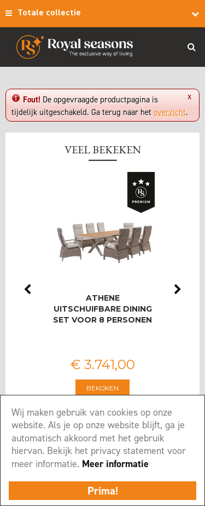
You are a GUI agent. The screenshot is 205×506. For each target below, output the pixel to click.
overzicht (170, 112)
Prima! (102, 491)
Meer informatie (115, 463)
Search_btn (191, 46)
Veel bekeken (103, 149)
